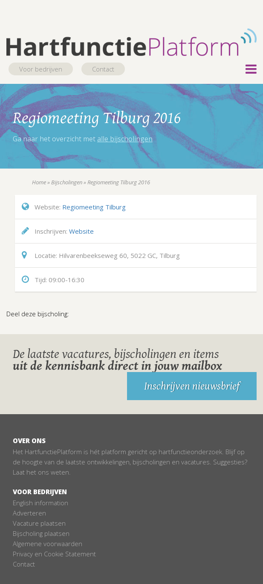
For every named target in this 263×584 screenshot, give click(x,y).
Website (81, 231)
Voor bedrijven (40, 69)
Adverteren (29, 513)
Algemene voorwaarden (47, 543)
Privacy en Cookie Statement (54, 554)
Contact (103, 69)
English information (40, 502)
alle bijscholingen (125, 138)
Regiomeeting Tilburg (94, 207)
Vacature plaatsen (39, 523)
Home (39, 182)
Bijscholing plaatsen (41, 533)
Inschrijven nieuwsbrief (192, 386)
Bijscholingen (66, 182)
